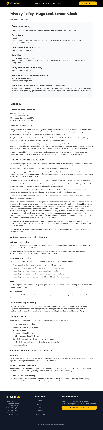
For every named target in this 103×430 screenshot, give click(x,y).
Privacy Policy (40, 414)
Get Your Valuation (88, 3)
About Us (46, 3)
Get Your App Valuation (79, 408)
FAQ (54, 3)
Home (37, 3)
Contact (61, 3)
